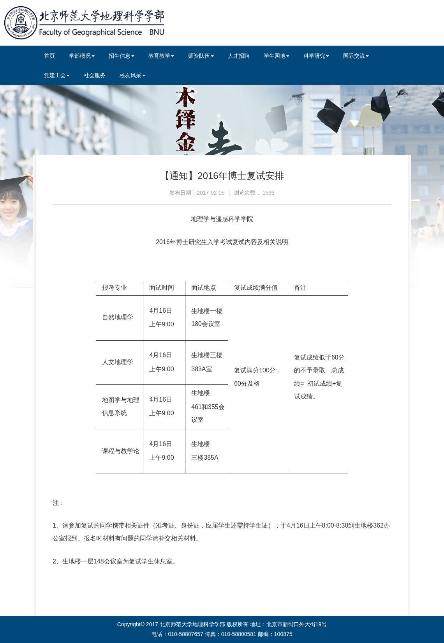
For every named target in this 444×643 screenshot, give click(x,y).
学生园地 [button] (276, 56)
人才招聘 (239, 56)
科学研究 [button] (316, 56)
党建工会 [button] (57, 75)
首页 (49, 56)
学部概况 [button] (82, 56)
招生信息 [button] (121, 56)
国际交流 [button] (356, 56)
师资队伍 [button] (201, 56)
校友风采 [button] (132, 75)
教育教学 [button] (161, 56)
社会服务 (95, 75)
